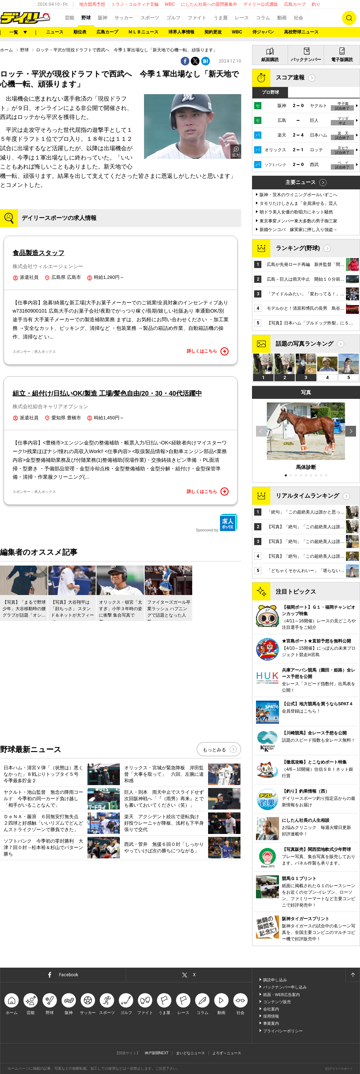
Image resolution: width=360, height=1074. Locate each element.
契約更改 (213, 31)
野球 (86, 17)
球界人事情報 (181, 31)
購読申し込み (275, 980)
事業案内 (271, 1023)
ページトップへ (352, 975)
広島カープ (295, 4)
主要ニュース (300, 182)
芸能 (69, 17)
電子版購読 (342, 59)
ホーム (6, 49)
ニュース (54, 31)
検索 (349, 18)
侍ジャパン (263, 31)
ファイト (197, 17)
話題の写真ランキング (304, 344)
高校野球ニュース (301, 31)
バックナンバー (306, 59)
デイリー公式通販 (260, 4)
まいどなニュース (190, 1053)
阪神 (102, 17)
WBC (170, 4)
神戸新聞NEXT (157, 1053)
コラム (263, 17)
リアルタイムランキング (307, 496)
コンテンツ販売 (277, 1002)
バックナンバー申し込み (285, 987)
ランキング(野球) (298, 248)
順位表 (79, 31)
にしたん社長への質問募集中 (209, 4)
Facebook (68, 974)
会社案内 (271, 1009)
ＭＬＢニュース (143, 31)
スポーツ (149, 17)
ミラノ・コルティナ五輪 (135, 4)
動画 (282, 17)
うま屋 (220, 17)
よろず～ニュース (226, 1053)
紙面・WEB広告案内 (281, 994)
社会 (298, 17)
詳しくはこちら (208, 351)
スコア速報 (290, 77)
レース (242, 17)
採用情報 (271, 1016)
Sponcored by (217, 522)
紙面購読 (270, 59)
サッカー (123, 17)
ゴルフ (173, 17)
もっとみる (214, 749)
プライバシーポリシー (283, 1031)
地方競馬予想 (92, 4)
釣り (316, 4)
